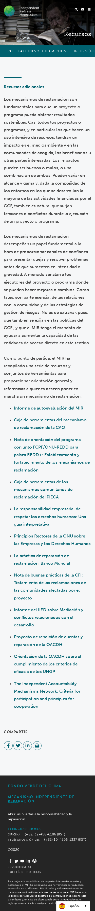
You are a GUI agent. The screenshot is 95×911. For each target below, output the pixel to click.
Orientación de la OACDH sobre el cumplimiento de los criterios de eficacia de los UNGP (47, 664)
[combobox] (73, 906)
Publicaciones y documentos (37, 51)
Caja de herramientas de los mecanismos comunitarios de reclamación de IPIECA (43, 489)
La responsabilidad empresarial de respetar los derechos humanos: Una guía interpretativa (50, 516)
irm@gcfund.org (24, 828)
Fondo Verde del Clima (35, 786)
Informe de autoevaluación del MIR (48, 408)
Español (69, 906)
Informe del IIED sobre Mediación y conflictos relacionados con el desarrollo (48, 617)
